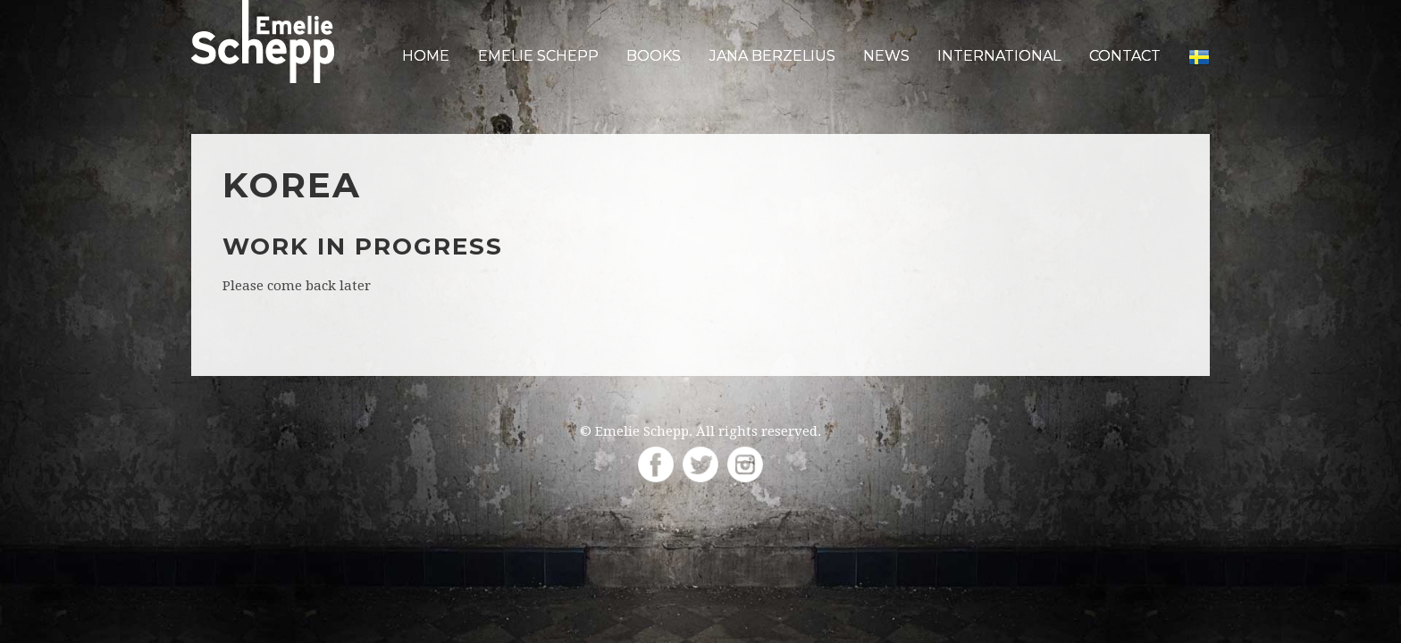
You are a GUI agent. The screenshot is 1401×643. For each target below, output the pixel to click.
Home (425, 55)
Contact (1125, 55)
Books (653, 55)
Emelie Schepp (538, 55)
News (886, 55)
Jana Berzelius (772, 55)
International (999, 55)
